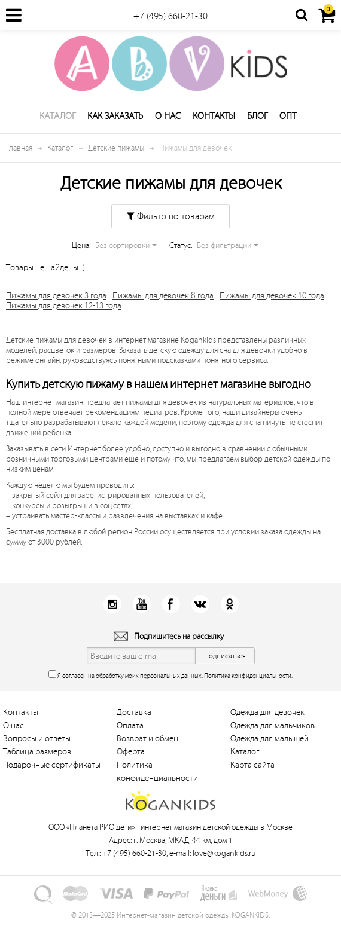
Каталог (57, 116)
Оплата (130, 725)
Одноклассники (229, 604)
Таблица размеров (37, 752)
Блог (257, 116)
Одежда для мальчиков (272, 725)
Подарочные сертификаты (52, 765)
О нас (168, 116)
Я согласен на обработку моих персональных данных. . (170, 674)
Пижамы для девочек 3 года (56, 296)
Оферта (131, 752)
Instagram (112, 604)
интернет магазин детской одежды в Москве (217, 827)
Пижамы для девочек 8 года (163, 296)
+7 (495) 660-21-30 (170, 16)
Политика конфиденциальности (247, 676)
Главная (19, 148)
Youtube (141, 604)
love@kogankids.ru (224, 853)
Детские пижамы (116, 148)
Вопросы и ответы (37, 739)
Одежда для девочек (267, 712)
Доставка (134, 712)
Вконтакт (200, 604)
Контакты (214, 116)
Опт (287, 116)
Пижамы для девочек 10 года (272, 296)
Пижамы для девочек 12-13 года (63, 306)
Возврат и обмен (147, 739)
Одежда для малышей (269, 739)
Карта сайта (252, 765)
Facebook (171, 604)
